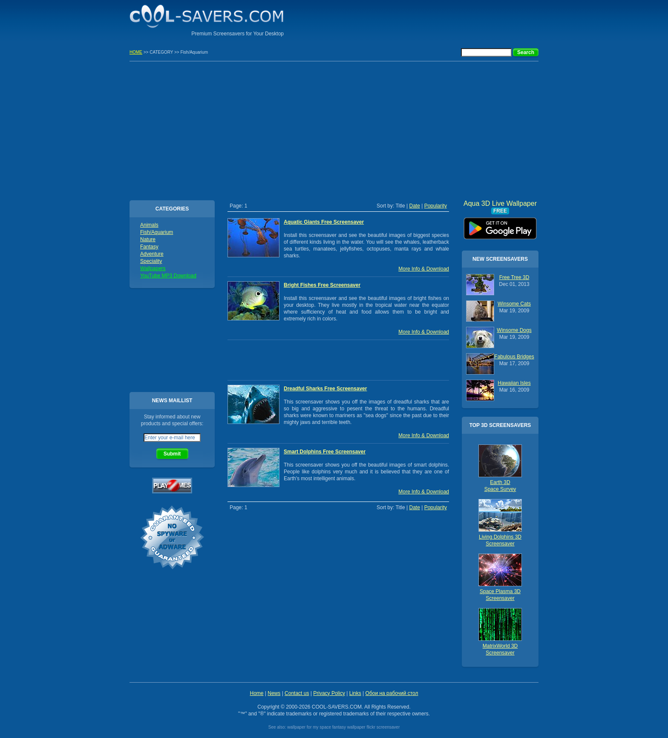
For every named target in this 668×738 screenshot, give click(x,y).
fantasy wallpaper (349, 727)
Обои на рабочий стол (392, 693)
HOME (136, 52)
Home (256, 693)
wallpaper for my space (309, 727)
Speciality (151, 261)
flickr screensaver (383, 727)
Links (355, 693)
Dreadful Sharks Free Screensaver (325, 389)
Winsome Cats (514, 304)
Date (414, 206)
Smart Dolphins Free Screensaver (325, 452)
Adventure (152, 254)
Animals (149, 225)
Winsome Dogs (514, 330)
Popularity (435, 206)
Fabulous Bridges (514, 357)
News (274, 693)
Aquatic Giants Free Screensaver (324, 222)
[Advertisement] (438, 19)
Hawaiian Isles (514, 383)
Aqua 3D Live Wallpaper (500, 225)
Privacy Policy (329, 693)
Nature (147, 239)
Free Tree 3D (514, 277)
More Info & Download (423, 269)
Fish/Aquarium (156, 232)
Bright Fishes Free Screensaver (322, 285)
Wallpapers (153, 268)
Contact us (297, 693)
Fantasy (149, 247)
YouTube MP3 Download (168, 276)
